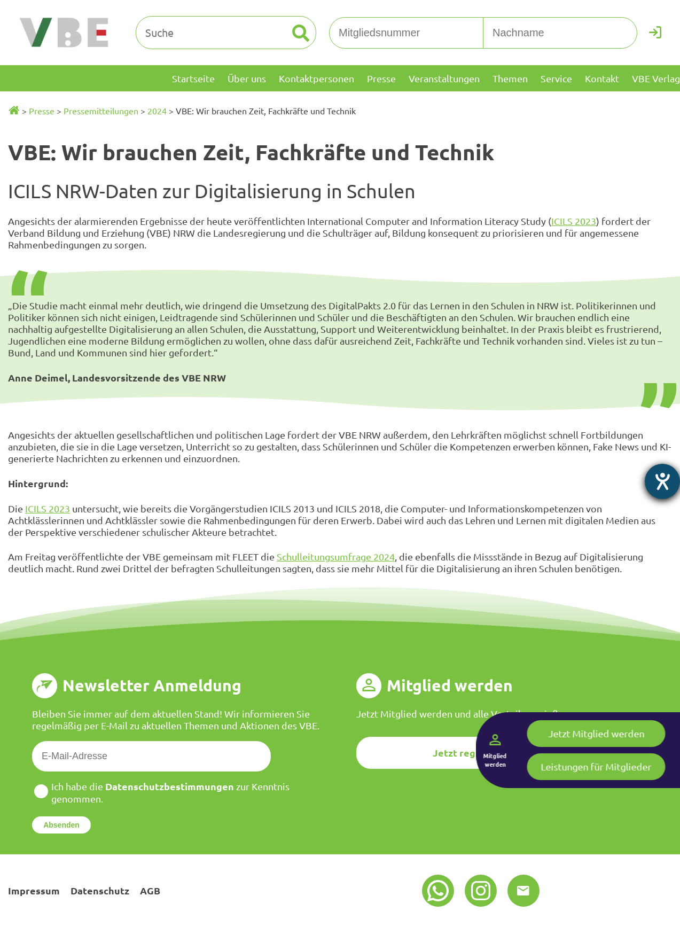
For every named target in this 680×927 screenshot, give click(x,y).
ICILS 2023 (573, 221)
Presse (41, 110)
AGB (150, 890)
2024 (157, 110)
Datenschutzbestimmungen (169, 786)
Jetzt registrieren (474, 752)
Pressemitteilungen (101, 110)
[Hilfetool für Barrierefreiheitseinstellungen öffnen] (662, 481)
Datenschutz (100, 890)
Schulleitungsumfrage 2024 (336, 556)
